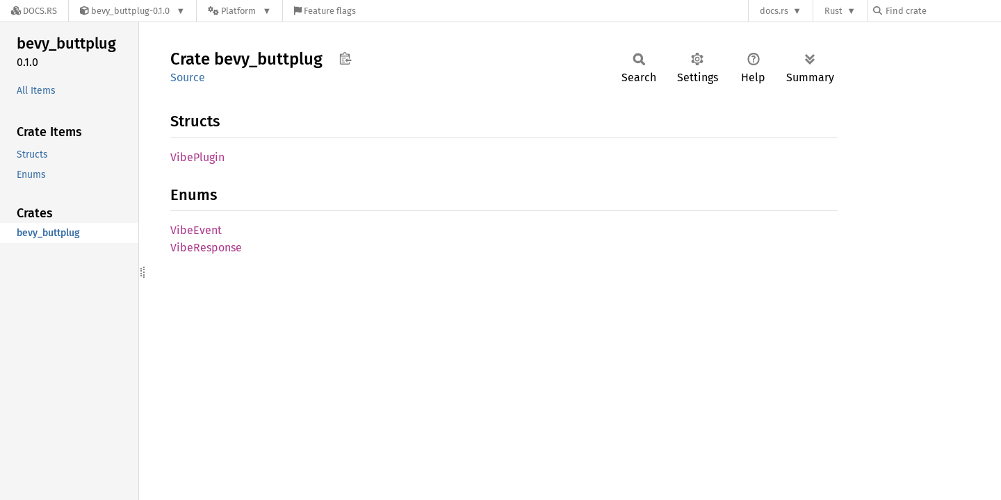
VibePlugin (197, 157)
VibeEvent (196, 230)
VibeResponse (206, 247)
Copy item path (345, 58)
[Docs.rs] (34, 11)
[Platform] (239, 11)
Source (187, 77)
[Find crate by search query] (942, 11)
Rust (833, 11)
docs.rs (774, 11)
